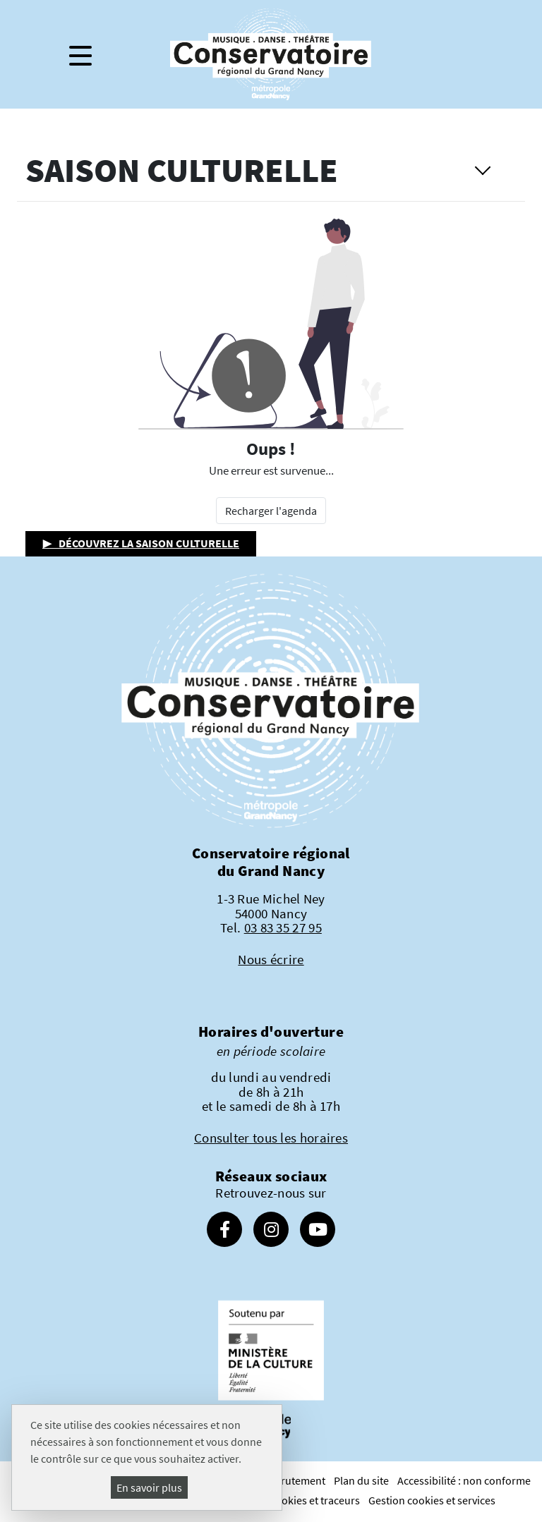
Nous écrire (270, 959)
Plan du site (361, 1480)
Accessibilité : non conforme (464, 1480)
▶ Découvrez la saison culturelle (140, 543)
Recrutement (294, 1480)
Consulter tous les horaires (271, 1137)
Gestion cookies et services (431, 1500)
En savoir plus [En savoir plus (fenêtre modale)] (149, 1487)
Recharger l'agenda (271, 511)
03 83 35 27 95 (283, 927)
